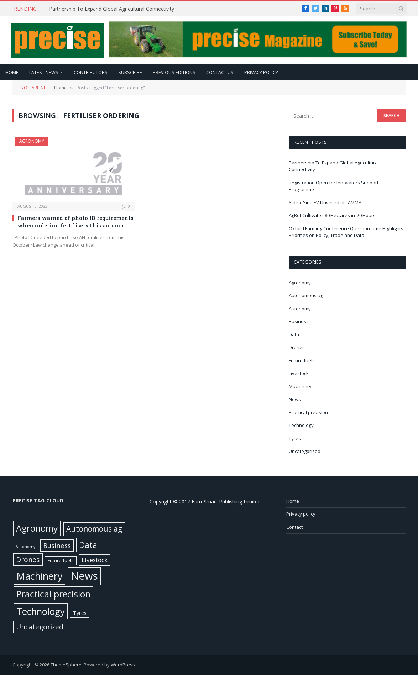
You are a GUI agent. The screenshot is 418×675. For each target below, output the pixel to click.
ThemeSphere (66, 664)
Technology (301, 425)
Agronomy (31, 141)
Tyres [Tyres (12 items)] (80, 613)
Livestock (299, 373)
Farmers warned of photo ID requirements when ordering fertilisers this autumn (75, 221)
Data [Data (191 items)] (88, 544)
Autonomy (300, 308)
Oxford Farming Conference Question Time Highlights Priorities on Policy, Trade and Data (346, 232)
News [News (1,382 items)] (84, 576)
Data (294, 334)
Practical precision (308, 412)
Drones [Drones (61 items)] (28, 559)
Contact (294, 527)
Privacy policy (261, 72)
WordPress (123, 664)
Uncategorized (304, 451)
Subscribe (130, 72)
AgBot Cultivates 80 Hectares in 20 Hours (333, 215)
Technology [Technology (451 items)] (40, 611)
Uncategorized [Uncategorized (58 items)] (39, 627)
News (295, 399)
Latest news (43, 72)
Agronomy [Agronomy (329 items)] (37, 528)
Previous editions (174, 72)
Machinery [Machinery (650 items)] (39, 575)
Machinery (300, 386)
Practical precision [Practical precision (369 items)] (53, 594)
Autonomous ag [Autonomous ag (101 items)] (94, 529)
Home (12, 72)
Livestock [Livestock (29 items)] (95, 560)
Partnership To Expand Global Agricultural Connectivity (112, 9)
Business (299, 321)
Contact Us (220, 72)
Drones (297, 347)
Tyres (295, 438)
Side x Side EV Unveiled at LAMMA (325, 202)
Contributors (91, 72)
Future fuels (302, 360)
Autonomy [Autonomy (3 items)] (25, 546)
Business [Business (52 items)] (57, 545)
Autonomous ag (306, 295)
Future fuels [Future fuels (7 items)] (61, 560)
